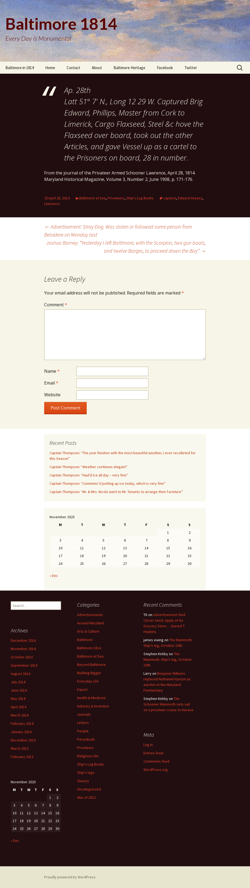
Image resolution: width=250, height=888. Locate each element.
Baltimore (85, 639)
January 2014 (21, 731)
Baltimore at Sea (92, 198)
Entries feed (153, 753)
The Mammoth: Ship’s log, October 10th (167, 659)
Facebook (165, 67)
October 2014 (22, 657)
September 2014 (24, 665)
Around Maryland (90, 623)
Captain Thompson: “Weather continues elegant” (88, 466)
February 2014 (22, 723)
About (97, 67)
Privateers (116, 198)
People (83, 731)
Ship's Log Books (140, 198)
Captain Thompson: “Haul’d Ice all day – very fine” (89, 475)
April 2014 (18, 706)
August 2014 (20, 673)
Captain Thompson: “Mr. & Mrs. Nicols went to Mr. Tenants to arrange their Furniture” (116, 491)
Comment (55, 305)
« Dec (54, 575)
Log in (148, 744)
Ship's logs (85, 772)
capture (169, 198)
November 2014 (23, 648)
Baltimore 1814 (89, 648)
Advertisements (90, 614)
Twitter (190, 67)
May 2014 (18, 698)
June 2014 (19, 690)
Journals (84, 714)
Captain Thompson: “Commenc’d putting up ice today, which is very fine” (107, 483)
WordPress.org (155, 769)
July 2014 (18, 682)
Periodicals (86, 739)
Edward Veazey (190, 198)
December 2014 (23, 640)
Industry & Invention (93, 706)
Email (51, 383)
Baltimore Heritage (129, 67)
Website (52, 395)
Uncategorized (89, 789)
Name (52, 371)
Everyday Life (88, 681)
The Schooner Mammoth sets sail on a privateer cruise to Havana (168, 704)
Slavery (83, 780)
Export (82, 689)
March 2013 (20, 748)
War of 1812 (86, 797)
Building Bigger (89, 672)
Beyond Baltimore (91, 664)
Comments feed (156, 761)
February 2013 (22, 756)
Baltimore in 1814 (19, 67)
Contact (73, 67)
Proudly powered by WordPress (70, 877)
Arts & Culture (88, 631)
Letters (83, 722)
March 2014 (20, 715)
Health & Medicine (91, 697)
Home (50, 67)
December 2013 (23, 740)
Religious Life (88, 755)
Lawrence (52, 203)
